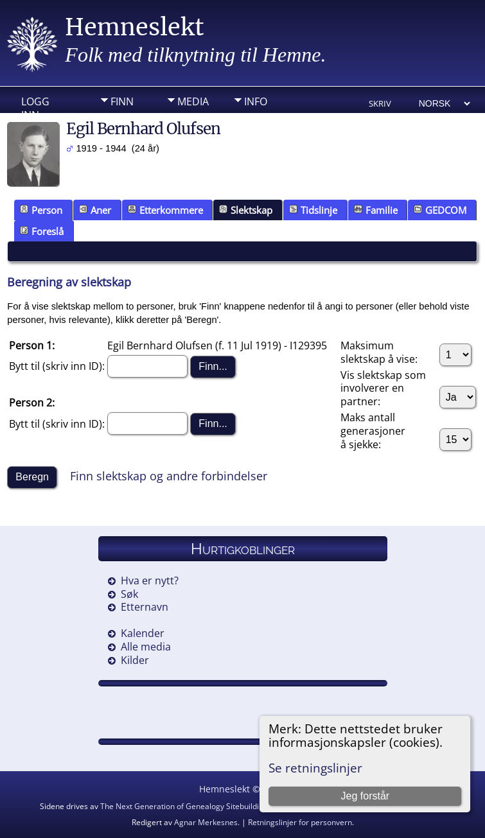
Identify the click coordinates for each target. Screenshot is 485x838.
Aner (95, 210)
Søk (129, 594)
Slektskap (245, 210)
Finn (122, 101)
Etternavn (144, 607)
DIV (118, 121)
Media (193, 101)
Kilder (135, 660)
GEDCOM (440, 210)
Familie (376, 210)
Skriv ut (380, 104)
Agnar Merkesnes (206, 822)
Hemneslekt (134, 27)
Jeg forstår (365, 795)
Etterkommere (165, 210)
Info (255, 101)
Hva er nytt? (150, 580)
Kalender (142, 633)
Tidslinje (313, 210)
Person (41, 210)
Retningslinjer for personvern (300, 822)
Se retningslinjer (315, 768)
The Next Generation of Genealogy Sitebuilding (184, 806)
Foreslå (42, 231)
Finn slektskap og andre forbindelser (168, 476)
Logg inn (35, 104)
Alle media (146, 647)
